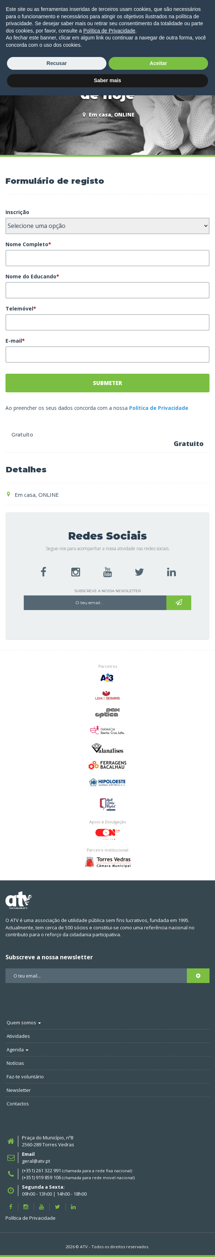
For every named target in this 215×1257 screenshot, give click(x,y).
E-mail (15, 340)
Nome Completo (28, 244)
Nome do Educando (32, 276)
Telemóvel (20, 308)
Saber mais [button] (107, 1242)
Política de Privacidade (158, 407)
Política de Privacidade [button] (109, 1192)
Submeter (107, 382)
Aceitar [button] (158, 1225)
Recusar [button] (56, 1225)
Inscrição (17, 212)
